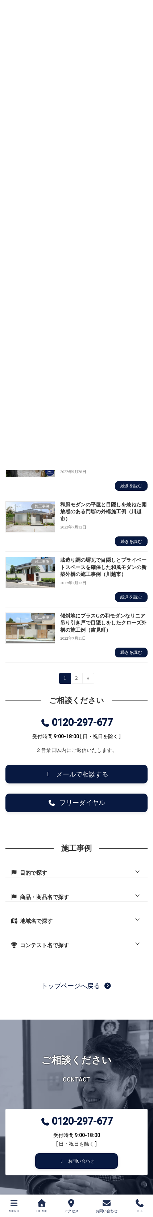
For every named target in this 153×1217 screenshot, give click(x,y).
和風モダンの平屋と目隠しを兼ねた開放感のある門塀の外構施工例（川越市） (103, 512)
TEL (140, 1206)
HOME (41, 1206)
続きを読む (131, 485)
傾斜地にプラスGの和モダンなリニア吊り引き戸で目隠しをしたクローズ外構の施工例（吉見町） (103, 623)
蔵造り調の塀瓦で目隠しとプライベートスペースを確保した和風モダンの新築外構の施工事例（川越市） (103, 567)
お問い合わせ (106, 1206)
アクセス (71, 1206)
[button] (76, 774)
